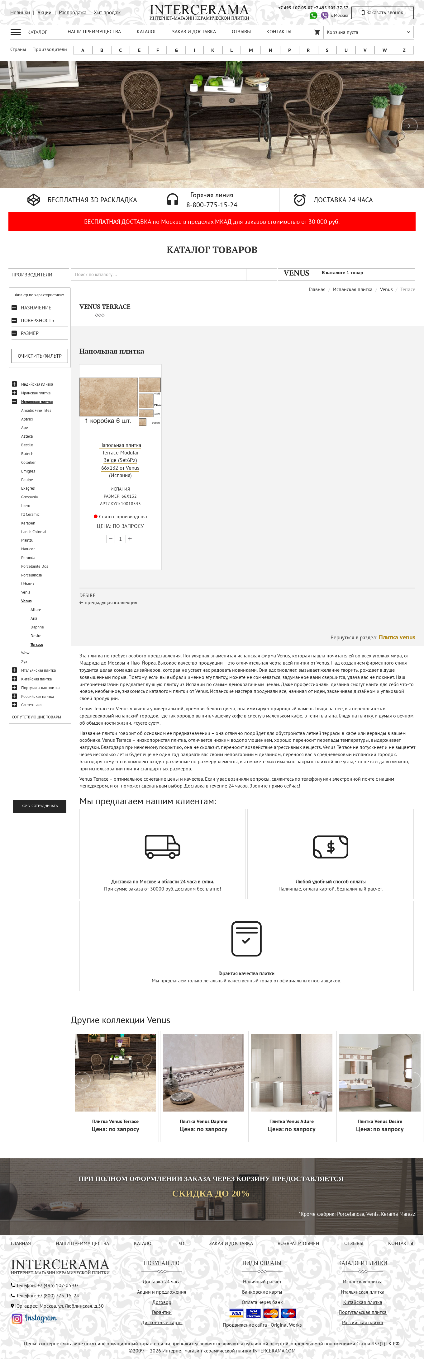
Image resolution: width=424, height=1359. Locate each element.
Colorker (28, 462)
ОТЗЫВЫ (241, 31)
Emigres (28, 471)
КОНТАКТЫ (278, 31)
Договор (161, 1302)
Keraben (28, 523)
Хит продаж (107, 12)
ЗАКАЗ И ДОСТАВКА (194, 31)
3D (181, 1243)
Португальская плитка (40, 687)
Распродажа (72, 12)
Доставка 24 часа (162, 1281)
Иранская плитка (35, 393)
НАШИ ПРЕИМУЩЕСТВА (94, 31)
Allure (36, 609)
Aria (34, 618)
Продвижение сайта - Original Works (262, 1325)
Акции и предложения (161, 1292)
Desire (36, 635)
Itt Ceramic (30, 514)
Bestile (27, 445)
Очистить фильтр (40, 356)
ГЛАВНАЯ (21, 1243)
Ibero (25, 505)
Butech (27, 453)
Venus (26, 601)
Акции (44, 12)
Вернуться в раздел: (373, 637)
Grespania (29, 497)
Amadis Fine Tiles (36, 410)
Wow (25, 653)
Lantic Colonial (33, 531)
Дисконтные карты (162, 1322)
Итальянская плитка (38, 670)
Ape (24, 427)
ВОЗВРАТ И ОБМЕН (298, 1243)
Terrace (37, 644)
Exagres (28, 488)
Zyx (24, 661)
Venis (25, 592)
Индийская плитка (37, 384)
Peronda (28, 557)
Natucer (28, 549)
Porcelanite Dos (34, 566)
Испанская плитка (37, 401)
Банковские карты (262, 1292)
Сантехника (31, 705)
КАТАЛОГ (146, 31)
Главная (317, 289)
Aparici (27, 419)
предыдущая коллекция (111, 602)
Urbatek (27, 583)
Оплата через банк (262, 1302)
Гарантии (162, 1312)
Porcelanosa (31, 575)
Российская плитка (37, 696)
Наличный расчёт (262, 1281)
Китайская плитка (36, 679)
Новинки (20, 12)
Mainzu (27, 540)
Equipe (27, 479)
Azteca (27, 436)
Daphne (37, 627)
